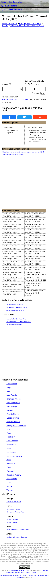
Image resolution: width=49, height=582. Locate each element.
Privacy (40, 572)
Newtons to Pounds (13, 509)
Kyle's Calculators (9, 6)
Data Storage (11, 406)
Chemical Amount (13, 399)
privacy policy (14, 558)
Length (9, 448)
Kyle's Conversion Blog (11, 10)
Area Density (11, 395)
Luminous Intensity (14, 456)
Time (8, 482)
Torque (9, 486)
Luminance (11, 452)
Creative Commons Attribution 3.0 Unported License (27, 571)
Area (8, 391)
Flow (8, 429)
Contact (20, 577)
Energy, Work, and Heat (16, 426)
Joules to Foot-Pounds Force (16, 307)
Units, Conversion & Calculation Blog (35, 575)
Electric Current (12, 418)
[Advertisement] (24, 53)
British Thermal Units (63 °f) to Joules (16, 100)
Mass (8, 460)
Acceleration (11, 384)
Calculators (17, 575)
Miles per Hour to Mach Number (17, 530)
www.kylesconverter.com (19, 570)
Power (9, 467)
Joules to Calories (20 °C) (15, 310)
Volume (9, 490)
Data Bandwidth (13, 403)
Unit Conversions (6, 575)
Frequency (10, 437)
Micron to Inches (12, 522)
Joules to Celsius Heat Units (16, 319)
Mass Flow (10, 464)
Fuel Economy (12, 441)
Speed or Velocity (13, 475)
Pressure (10, 471)
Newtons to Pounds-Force (15, 512)
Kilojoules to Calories (13, 502)
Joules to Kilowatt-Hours (14, 324)
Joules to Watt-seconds (14, 304)
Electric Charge (12, 414)
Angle (8, 388)
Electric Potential (13, 422)
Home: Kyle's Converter (11, 2)
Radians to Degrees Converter (17, 537)
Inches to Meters (12, 519)
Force (8, 433)
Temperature (11, 479)
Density (9, 410)
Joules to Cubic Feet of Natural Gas (18, 322)
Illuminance (11, 445)
